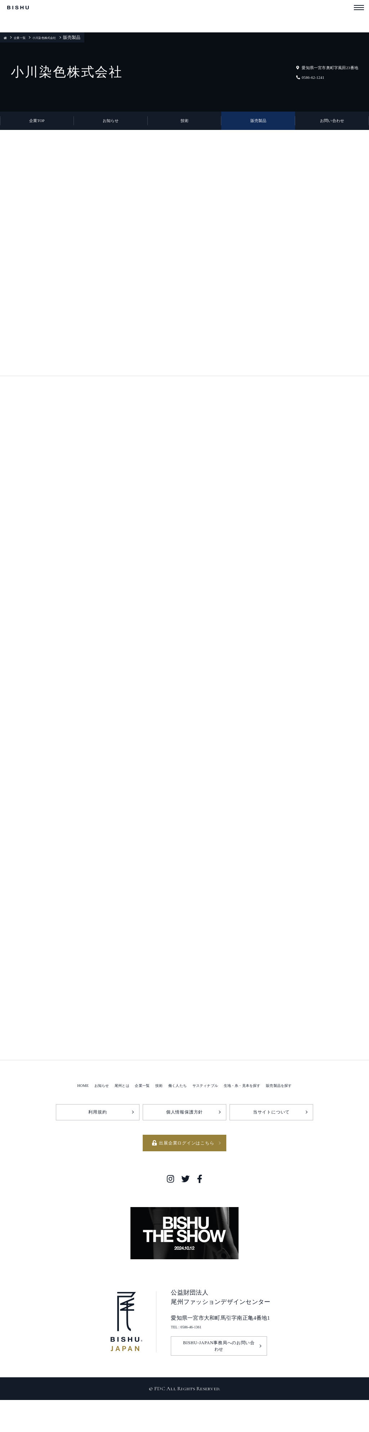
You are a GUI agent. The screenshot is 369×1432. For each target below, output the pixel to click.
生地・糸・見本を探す (258, 1113)
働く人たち (172, 1113)
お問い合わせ (332, 126)
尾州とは (101, 1113)
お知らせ (111, 126)
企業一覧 (24, 37)
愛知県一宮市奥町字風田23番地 (313, 67)
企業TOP (37, 126)
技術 (184, 126)
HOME (51, 1113)
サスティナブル (209, 1113)
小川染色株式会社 (57, 37)
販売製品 (258, 126)
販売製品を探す (307, 1113)
